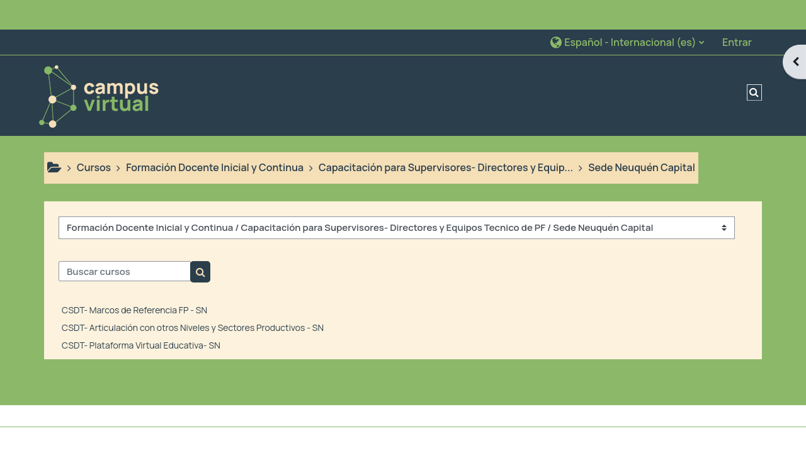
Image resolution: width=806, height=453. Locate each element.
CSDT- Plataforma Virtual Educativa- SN (141, 316)
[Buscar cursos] (125, 242)
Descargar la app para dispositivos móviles (389, 440)
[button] (627, 12)
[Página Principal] (98, 65)
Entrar (737, 13)
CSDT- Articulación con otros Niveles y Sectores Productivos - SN (193, 298)
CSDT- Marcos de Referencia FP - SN (134, 280)
